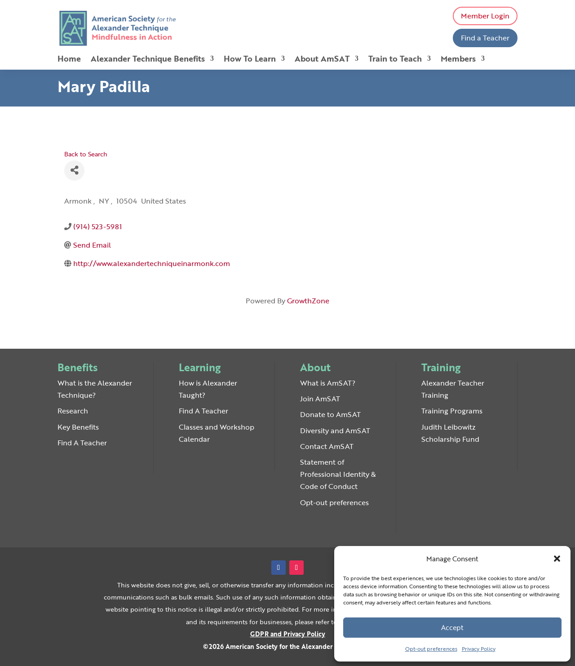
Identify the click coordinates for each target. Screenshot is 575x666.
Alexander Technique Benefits (148, 59)
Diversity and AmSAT (335, 430)
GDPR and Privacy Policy (287, 634)
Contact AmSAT (327, 446)
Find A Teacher (82, 442)
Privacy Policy (478, 648)
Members (458, 59)
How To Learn (250, 59)
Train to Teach (395, 59)
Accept (452, 627)
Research (73, 410)
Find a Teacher (485, 37)
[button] (557, 558)
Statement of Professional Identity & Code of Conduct (338, 474)
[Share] (74, 170)
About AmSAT (322, 59)
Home (69, 59)
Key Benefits (78, 427)
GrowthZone (308, 300)
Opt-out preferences (431, 648)
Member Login (485, 15)
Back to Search (85, 154)
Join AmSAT (320, 398)
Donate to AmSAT (330, 414)
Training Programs (451, 410)
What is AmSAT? (327, 382)
